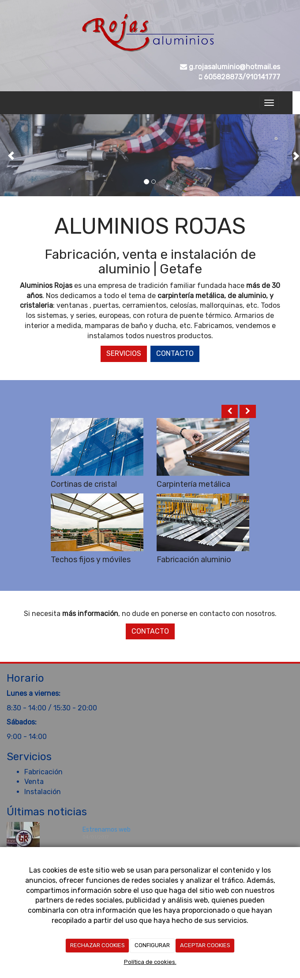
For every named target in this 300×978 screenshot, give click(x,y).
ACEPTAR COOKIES (205, 945)
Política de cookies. (150, 962)
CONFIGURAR (152, 945)
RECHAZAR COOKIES (97, 945)
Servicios (123, 353)
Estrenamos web (106, 829)
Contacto (175, 353)
